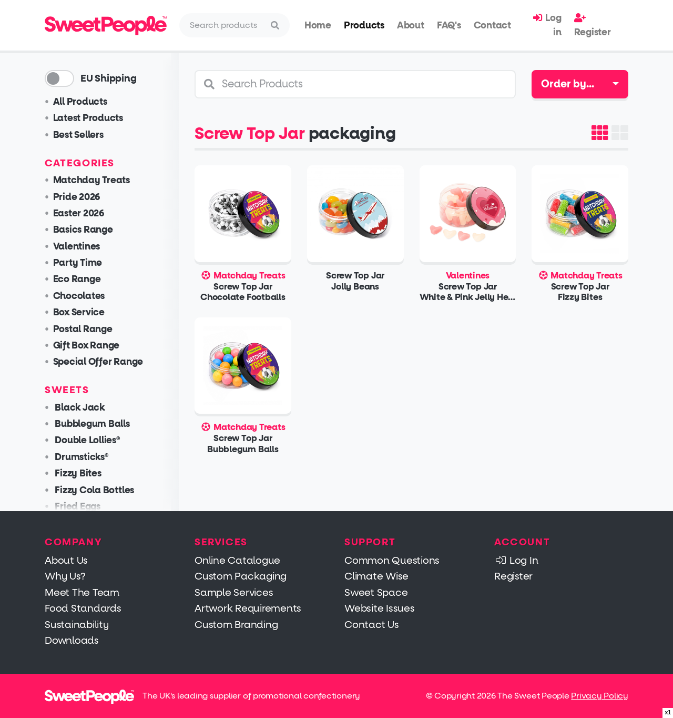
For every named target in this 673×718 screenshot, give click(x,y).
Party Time (78, 262)
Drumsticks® (80, 457)
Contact (492, 25)
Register (592, 25)
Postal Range (83, 329)
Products (364, 25)
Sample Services (234, 592)
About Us (66, 560)
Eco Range (77, 279)
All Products (80, 101)
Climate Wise (376, 576)
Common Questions (392, 560)
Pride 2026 (76, 197)
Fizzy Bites (77, 473)
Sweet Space (375, 592)
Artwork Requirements (248, 608)
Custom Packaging (241, 576)
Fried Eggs (76, 506)
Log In (516, 560)
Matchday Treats (91, 180)
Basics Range (83, 229)
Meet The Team (82, 592)
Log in (547, 24)
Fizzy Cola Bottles (93, 490)
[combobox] (580, 84)
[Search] (225, 25)
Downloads (72, 640)
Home (317, 25)
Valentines (76, 246)
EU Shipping (108, 78)
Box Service (79, 312)
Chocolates (79, 296)
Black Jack (79, 407)
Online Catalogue (237, 560)
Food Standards (83, 608)
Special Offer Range (98, 361)
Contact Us (371, 625)
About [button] (410, 25)
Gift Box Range (86, 345)
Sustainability (77, 625)
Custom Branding (236, 625)
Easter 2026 (78, 213)
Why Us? (65, 576)
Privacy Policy (599, 696)
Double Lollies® (86, 440)
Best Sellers (78, 135)
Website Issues (379, 608)
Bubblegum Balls (91, 424)
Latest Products (88, 118)
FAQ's (449, 25)
